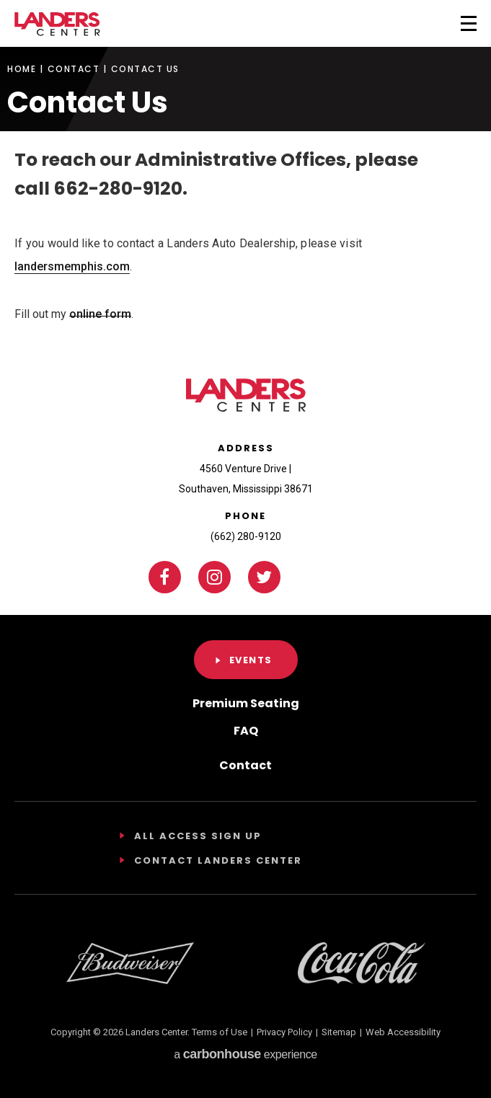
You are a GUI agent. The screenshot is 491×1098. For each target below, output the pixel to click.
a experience (245, 1054)
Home (21, 69)
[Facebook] (165, 577)
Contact (74, 69)
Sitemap (339, 1032)
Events (251, 660)
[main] (245, 160)
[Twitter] (264, 577)
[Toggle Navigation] (450, 21)
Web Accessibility (403, 1032)
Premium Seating (246, 703)
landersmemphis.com (72, 266)
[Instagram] (214, 577)
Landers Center (57, 24)
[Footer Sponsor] (130, 963)
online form (100, 314)
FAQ (246, 730)
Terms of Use (219, 1032)
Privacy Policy (284, 1032)
